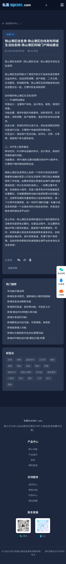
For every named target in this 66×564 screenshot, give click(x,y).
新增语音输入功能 (16, 327)
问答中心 (33, 495)
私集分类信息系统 (23, 551)
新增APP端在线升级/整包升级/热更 (26, 338)
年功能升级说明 (15, 291)
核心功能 (33, 449)
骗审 (52, 360)
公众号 (42, 360)
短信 (19, 366)
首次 (21, 378)
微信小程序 (26, 372)
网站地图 (33, 501)
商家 (10, 366)
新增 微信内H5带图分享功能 (22, 312)
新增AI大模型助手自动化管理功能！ (26, 333)
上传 (39, 378)
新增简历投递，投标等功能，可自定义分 (28, 306)
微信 (37, 366)
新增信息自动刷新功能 (19, 301)
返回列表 (12, 268)
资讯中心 (33, 484)
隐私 (10, 384)
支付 (48, 378)
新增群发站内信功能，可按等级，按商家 (28, 322)
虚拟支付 (30, 360)
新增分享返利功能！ (18, 317)
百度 (46, 366)
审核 (19, 360)
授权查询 (33, 465)
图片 (30, 378)
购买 (33, 460)
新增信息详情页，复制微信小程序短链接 (28, 296)
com (16, 5)
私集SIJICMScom (33, 421)
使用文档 (33, 490)
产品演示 (33, 454)
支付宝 (39, 372)
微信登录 (51, 372)
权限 (10, 360)
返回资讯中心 (10, 23)
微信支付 (12, 372)
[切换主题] (46, 5)
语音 (28, 366)
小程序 (11, 378)
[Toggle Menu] (62, 5)
